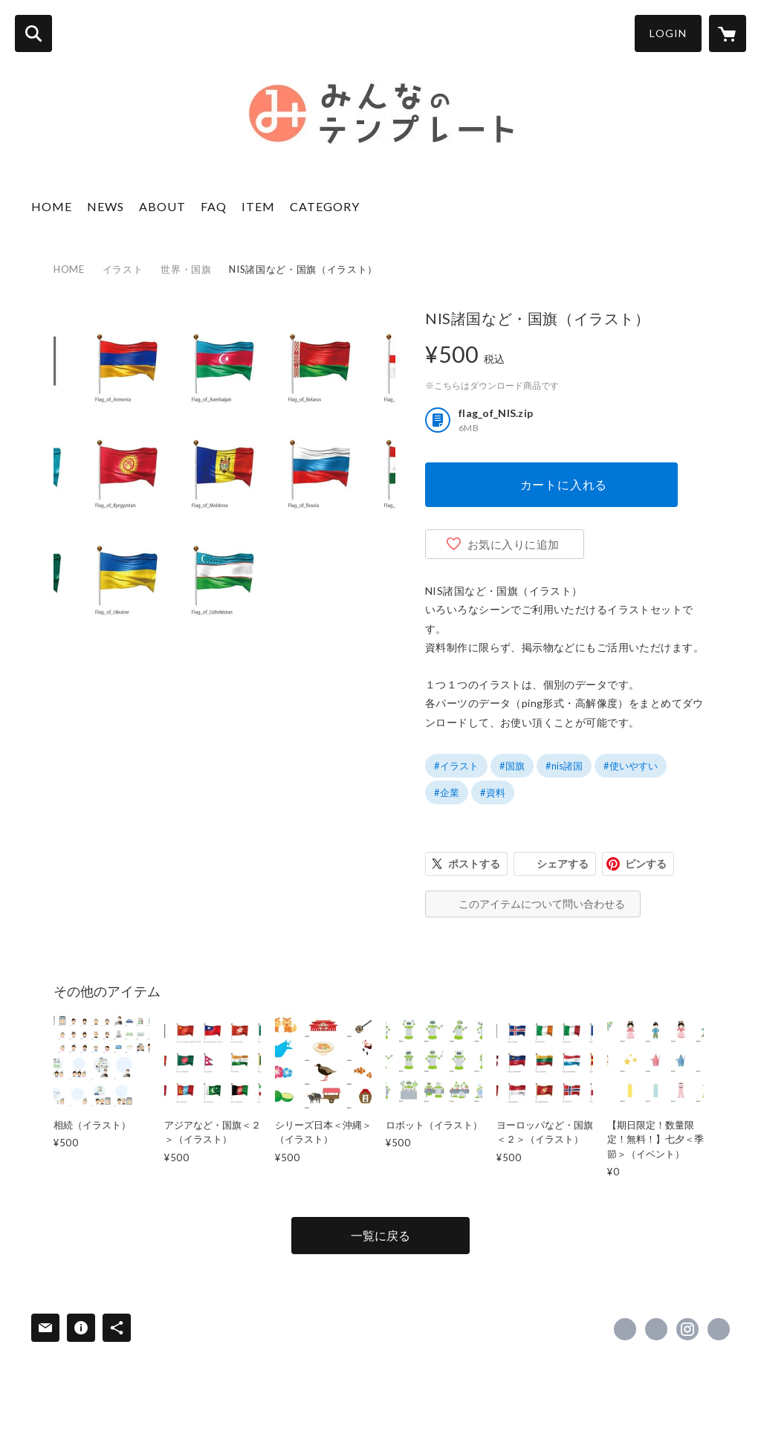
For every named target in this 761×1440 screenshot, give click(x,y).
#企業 (446, 792)
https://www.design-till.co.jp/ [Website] (718, 1329)
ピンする (646, 863)
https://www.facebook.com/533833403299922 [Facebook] (625, 1329)
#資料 (492, 792)
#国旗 (512, 766)
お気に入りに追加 (513, 544)
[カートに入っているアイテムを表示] (727, 33)
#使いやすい (630, 766)
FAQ (214, 206)
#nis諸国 (564, 766)
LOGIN (668, 33)
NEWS (105, 206)
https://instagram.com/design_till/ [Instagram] (687, 1329)
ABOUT (162, 206)
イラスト (123, 269)
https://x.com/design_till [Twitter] (656, 1329)
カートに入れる (564, 484)
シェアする (563, 863)
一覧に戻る (380, 1235)
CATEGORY (325, 206)
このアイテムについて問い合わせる (542, 903)
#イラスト (456, 766)
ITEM (258, 206)
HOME (51, 206)
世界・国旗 (186, 269)
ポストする (474, 863)
